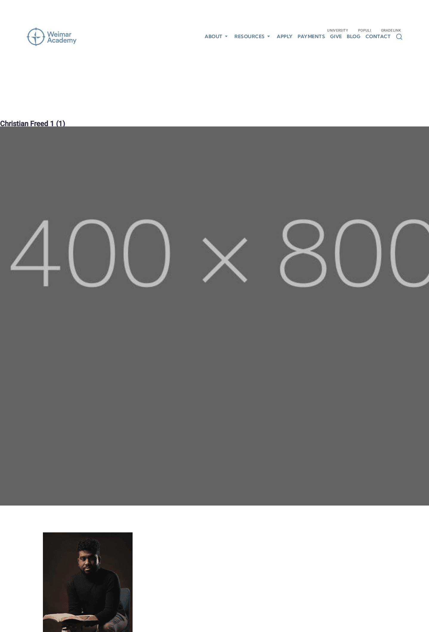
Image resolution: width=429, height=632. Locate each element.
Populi (364, 30)
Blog (353, 36)
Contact (378, 36)
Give (336, 36)
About (214, 36)
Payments (311, 36)
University (337, 30)
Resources (249, 36)
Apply (285, 36)
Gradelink (391, 30)
